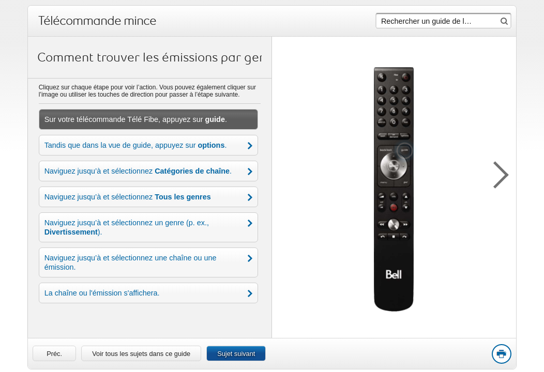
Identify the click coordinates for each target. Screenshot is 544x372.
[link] (54, 353)
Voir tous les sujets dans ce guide (141, 354)
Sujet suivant (236, 354)
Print (501, 354)
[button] (495, 173)
